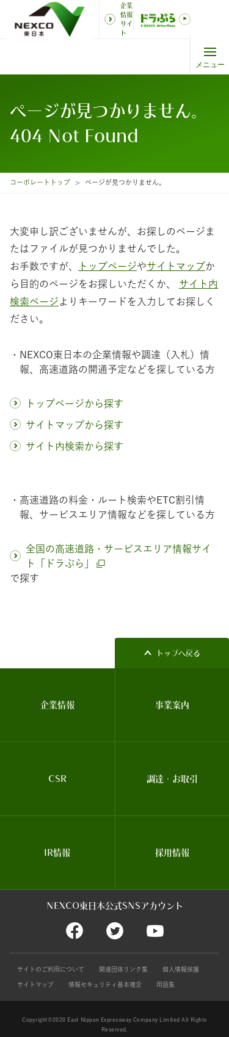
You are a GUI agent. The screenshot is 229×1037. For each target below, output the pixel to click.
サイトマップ (35, 984)
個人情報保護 (180, 969)
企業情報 (57, 705)
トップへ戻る (178, 653)
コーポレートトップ (40, 182)
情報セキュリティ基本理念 (105, 984)
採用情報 (172, 852)
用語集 (165, 984)
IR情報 (57, 852)
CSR (57, 779)
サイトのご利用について (50, 969)
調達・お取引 (172, 779)
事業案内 (172, 705)
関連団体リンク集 (123, 969)
